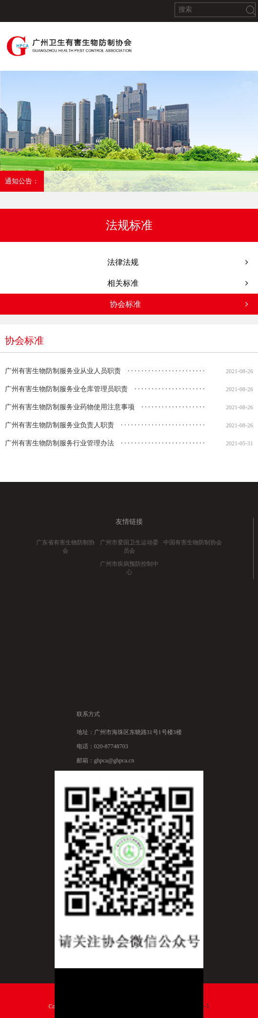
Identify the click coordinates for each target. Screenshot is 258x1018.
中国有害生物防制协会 (192, 549)
